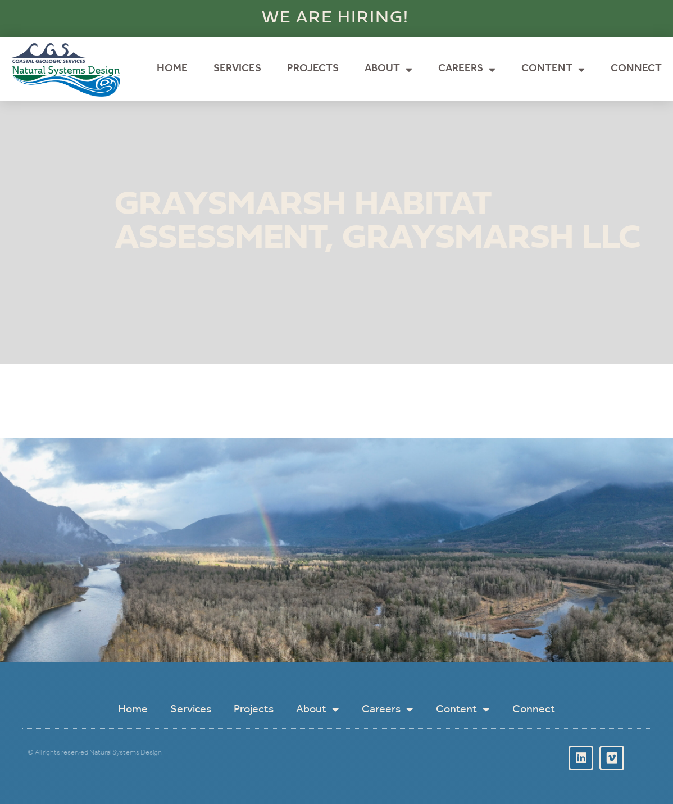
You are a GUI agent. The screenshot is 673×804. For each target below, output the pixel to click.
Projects (313, 68)
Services (237, 68)
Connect (636, 68)
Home (172, 68)
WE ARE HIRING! (335, 18)
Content (553, 69)
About (388, 69)
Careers (466, 69)
